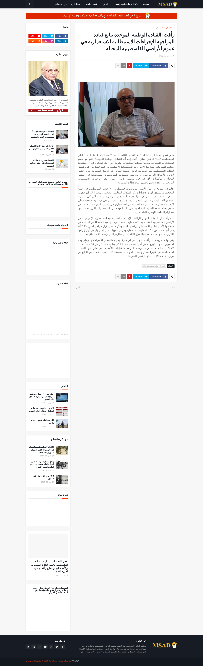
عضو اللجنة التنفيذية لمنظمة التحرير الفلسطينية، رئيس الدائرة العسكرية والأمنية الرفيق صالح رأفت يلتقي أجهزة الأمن (49, 566)
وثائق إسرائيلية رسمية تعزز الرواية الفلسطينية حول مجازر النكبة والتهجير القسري (42, 464)
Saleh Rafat (64, 334)
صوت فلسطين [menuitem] (61, 4)
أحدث (174, 287)
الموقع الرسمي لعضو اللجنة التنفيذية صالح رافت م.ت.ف (49, 660)
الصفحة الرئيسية (168, 27)
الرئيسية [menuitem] (146, 4)
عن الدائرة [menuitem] (75, 4)
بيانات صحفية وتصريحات (150, 266)
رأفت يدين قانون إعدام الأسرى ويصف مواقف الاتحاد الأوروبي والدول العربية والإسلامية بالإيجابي (31, 334)
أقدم (78, 287)
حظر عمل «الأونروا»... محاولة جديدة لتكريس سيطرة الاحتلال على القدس (41, 397)
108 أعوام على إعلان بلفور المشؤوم (43, 477)
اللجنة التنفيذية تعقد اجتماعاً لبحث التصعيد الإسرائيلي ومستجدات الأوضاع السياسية (42, 134)
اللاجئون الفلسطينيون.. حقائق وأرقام (42, 421)
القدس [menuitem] (105, 4)
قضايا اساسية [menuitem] (91, 4)
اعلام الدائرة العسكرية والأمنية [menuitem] (126, 4)
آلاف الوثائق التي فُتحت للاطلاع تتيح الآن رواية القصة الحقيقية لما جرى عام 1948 (41, 450)
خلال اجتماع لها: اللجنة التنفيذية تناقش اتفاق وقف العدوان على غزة (41, 149)
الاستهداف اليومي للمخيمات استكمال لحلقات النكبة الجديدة (41, 409)
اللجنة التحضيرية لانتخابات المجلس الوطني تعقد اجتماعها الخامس (42, 163)
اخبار (158, 27)
